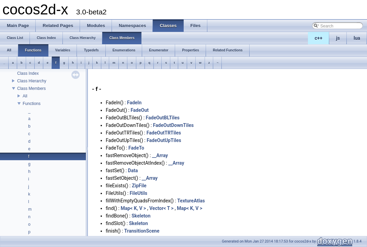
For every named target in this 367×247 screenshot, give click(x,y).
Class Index (28, 73)
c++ (319, 38)
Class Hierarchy (31, 81)
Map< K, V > (133, 208)
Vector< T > (161, 208)
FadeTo (136, 148)
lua (357, 38)
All (25, 96)
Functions (32, 103)
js (338, 38)
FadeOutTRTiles (164, 133)
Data (133, 170)
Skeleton (140, 216)
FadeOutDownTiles (173, 125)
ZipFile (139, 185)
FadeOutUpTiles (164, 140)
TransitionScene (141, 231)
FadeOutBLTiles (163, 117)
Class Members (31, 88)
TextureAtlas (191, 200)
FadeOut (139, 110)
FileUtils (138, 193)
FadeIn (134, 102)
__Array (160, 155)
